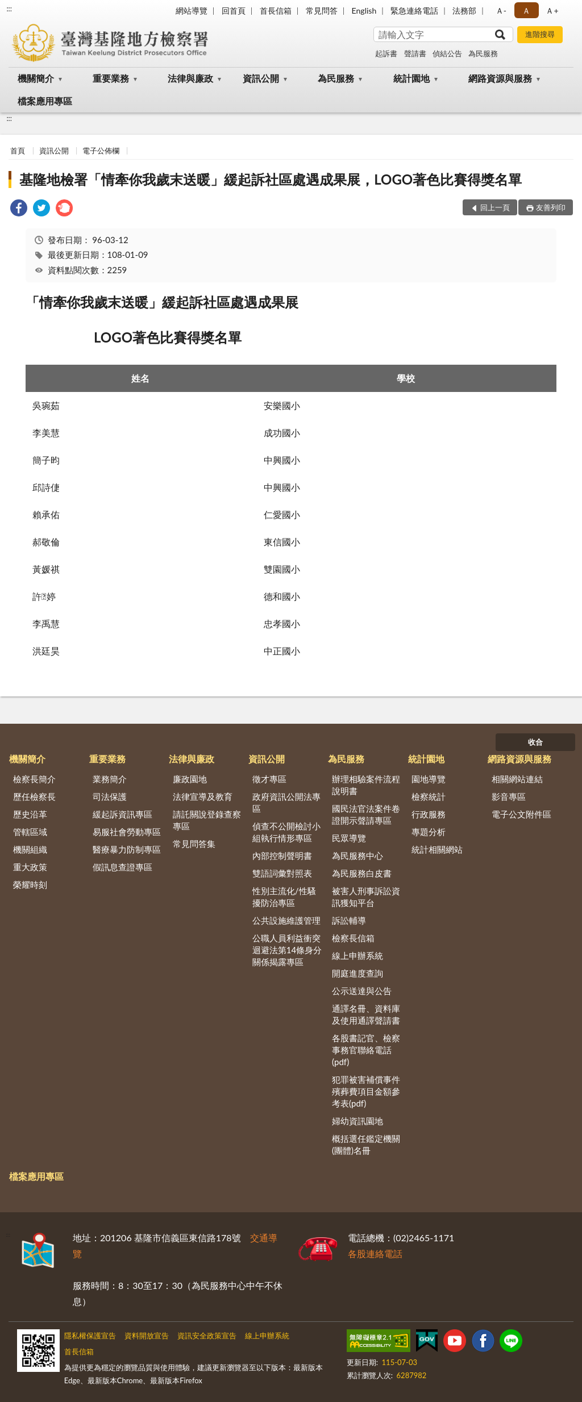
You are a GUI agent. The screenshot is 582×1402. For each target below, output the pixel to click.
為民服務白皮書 (362, 873)
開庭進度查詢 (357, 973)
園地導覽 (428, 779)
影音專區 (509, 796)
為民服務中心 (357, 855)
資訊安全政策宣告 (206, 1335)
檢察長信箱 (353, 938)
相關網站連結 (517, 779)
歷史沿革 (30, 814)
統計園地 (411, 78)
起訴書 (386, 53)
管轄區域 (30, 832)
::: (9, 8)
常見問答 (322, 10)
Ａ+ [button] (552, 10)
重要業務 (111, 78)
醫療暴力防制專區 (127, 849)
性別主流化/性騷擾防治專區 (284, 897)
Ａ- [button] (501, 10)
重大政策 (30, 867)
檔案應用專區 (45, 100)
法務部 (464, 10)
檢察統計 (428, 796)
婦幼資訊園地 (357, 1121)
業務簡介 (110, 779)
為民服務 (483, 53)
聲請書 (415, 53)
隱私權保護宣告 (90, 1335)
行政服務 (428, 814)
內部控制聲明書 (282, 855)
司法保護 (110, 796)
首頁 (17, 150)
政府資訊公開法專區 (286, 802)
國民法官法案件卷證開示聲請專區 (366, 814)
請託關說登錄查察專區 (207, 820)
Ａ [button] (526, 10)
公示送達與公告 (362, 991)
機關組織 (30, 849)
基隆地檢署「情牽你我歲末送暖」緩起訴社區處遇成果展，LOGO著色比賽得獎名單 (270, 179)
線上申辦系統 (357, 955)
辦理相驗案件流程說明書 (366, 785)
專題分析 (428, 832)
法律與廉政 (190, 78)
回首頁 (234, 10)
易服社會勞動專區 (127, 832)
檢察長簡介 (34, 779)
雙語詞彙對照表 (282, 873)
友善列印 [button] (551, 207)
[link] (18, 209)
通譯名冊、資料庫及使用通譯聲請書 (366, 1014)
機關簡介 (36, 78)
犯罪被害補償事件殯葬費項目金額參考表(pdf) (366, 1091)
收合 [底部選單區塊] (535, 741)
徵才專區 (269, 779)
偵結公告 (447, 53)
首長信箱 (276, 10)
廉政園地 (190, 779)
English (364, 10)
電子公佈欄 (100, 150)
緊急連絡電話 (414, 10)
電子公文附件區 (521, 814)
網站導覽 (191, 10)
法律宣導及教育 (202, 796)
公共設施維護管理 (286, 920)
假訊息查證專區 (122, 867)
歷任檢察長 (34, 796)
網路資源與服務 (500, 78)
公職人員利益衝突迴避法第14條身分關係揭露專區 (287, 950)
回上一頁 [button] (495, 207)
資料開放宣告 (146, 1335)
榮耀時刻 (30, 884)
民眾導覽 (349, 838)
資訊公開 (261, 78)
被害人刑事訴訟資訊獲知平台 (366, 897)
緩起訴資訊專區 (122, 814)
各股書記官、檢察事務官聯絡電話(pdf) (366, 1050)
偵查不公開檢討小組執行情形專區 (286, 832)
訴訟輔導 (349, 920)
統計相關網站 (437, 849)
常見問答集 (194, 843)
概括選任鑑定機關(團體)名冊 (366, 1144)
